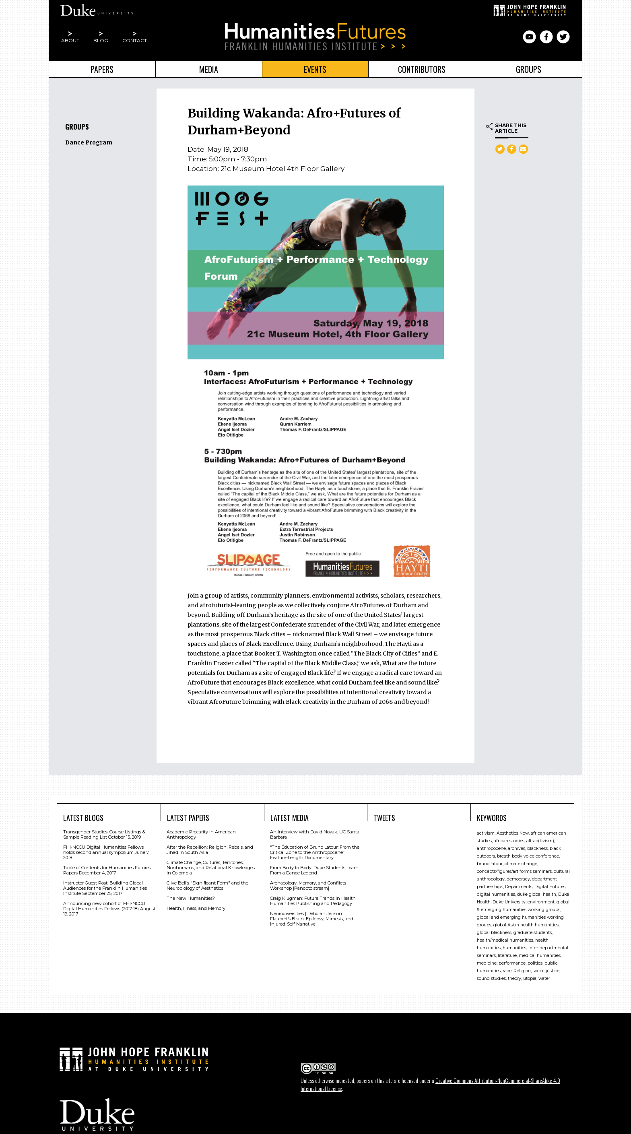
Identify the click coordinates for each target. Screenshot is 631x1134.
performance (512, 963)
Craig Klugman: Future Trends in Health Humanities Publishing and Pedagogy (313, 900)
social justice (546, 970)
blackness (537, 848)
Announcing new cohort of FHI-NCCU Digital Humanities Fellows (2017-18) (104, 906)
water (544, 978)
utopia (529, 978)
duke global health (536, 894)
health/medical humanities (505, 940)
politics (535, 963)
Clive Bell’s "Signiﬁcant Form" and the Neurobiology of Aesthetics (207, 885)
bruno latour (490, 863)
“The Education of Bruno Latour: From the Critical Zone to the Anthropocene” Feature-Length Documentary (314, 852)
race (507, 970)
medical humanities (540, 955)
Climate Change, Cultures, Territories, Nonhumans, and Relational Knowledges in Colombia (211, 868)
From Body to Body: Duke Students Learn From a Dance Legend (314, 870)
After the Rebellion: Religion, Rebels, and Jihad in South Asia (210, 849)
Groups (528, 69)
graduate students (532, 932)
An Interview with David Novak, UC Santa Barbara (314, 834)
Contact (134, 40)
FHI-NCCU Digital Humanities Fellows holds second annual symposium (103, 849)
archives (516, 848)
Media (208, 69)
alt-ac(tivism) (540, 840)
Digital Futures (549, 886)
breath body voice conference (528, 856)
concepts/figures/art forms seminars (514, 871)
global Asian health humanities (526, 925)
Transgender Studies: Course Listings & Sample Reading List (104, 834)
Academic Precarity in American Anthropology (201, 834)
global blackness (494, 932)
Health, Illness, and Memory (196, 908)
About (70, 40)
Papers (102, 69)
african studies (509, 840)
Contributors (421, 69)
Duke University (509, 902)
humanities (514, 947)
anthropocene (491, 848)
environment (541, 902)
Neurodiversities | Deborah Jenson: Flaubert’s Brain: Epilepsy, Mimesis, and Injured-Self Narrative (311, 919)
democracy (518, 879)
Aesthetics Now (513, 833)
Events (315, 69)
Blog (100, 40)
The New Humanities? (191, 898)
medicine (487, 963)
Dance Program (88, 142)
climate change (521, 863)
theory (514, 978)
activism (486, 833)
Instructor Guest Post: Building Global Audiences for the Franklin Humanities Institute (105, 888)
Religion (522, 970)
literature (507, 955)
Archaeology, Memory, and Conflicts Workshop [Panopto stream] (308, 885)
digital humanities (496, 894)
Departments (518, 886)
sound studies (491, 978)
